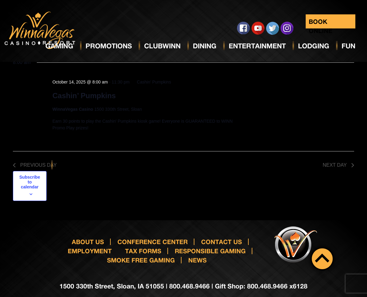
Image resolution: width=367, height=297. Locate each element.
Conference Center (152, 241)
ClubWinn (162, 46)
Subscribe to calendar (29, 182)
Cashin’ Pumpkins (84, 95)
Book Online (320, 23)
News (197, 260)
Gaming (59, 46)
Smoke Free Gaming (141, 260)
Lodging (313, 46)
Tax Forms (143, 250)
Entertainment (257, 46)
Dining (204, 46)
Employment (90, 250)
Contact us (221, 241)
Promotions (109, 46)
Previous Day (35, 165)
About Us (88, 241)
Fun (348, 46)
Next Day (338, 165)
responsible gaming (210, 250)
